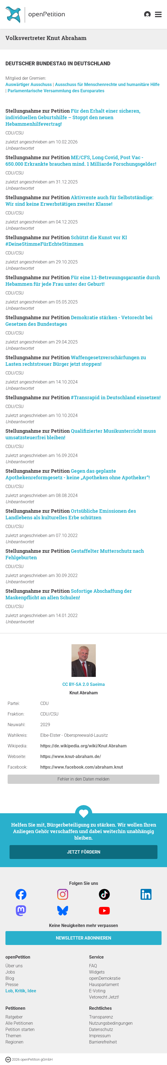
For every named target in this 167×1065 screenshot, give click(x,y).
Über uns (14, 965)
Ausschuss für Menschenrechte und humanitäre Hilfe (107, 84)
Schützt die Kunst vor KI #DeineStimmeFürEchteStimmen (66, 240)
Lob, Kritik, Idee (20, 990)
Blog (9, 978)
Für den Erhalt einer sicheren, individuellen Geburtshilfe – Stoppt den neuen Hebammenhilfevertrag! (72, 117)
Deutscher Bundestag (36, 63)
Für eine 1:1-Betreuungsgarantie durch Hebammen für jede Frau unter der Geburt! (82, 280)
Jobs (10, 972)
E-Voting (97, 990)
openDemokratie (104, 978)
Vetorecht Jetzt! (104, 997)
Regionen (14, 1042)
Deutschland (92, 63)
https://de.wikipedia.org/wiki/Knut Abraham (83, 745)
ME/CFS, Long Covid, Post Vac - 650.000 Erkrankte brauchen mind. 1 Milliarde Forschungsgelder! (80, 160)
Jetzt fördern (83, 852)
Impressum (100, 1035)
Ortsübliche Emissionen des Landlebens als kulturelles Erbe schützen (70, 514)
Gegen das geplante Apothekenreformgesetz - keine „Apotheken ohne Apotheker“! (77, 474)
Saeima (97, 684)
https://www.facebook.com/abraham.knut (81, 767)
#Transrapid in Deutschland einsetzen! (115, 397)
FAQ (93, 965)
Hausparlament (104, 984)
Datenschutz (101, 1029)
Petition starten (20, 1029)
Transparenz (101, 1017)
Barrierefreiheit (103, 1042)
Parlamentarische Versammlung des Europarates (56, 90)
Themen (13, 1035)
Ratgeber (14, 1017)
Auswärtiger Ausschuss (29, 84)
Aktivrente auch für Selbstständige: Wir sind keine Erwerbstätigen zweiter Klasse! (79, 200)
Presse (11, 984)
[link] (158, 14)
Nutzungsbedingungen (111, 1023)
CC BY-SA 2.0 (75, 684)
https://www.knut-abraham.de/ (70, 756)
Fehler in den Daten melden (83, 779)
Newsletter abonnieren (83, 938)
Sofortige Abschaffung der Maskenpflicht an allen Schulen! (68, 594)
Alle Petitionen (19, 1023)
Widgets (97, 972)
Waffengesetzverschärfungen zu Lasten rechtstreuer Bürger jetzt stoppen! (75, 360)
